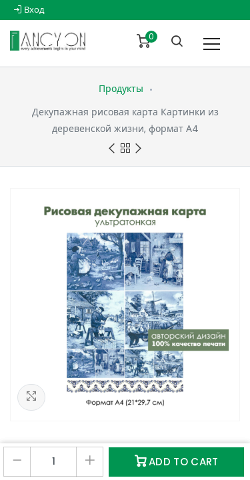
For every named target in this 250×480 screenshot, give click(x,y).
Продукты (121, 88)
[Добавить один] (89, 462)
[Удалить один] (17, 462)
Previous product (112, 149)
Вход (29, 9)
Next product (138, 149)
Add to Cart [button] (177, 462)
